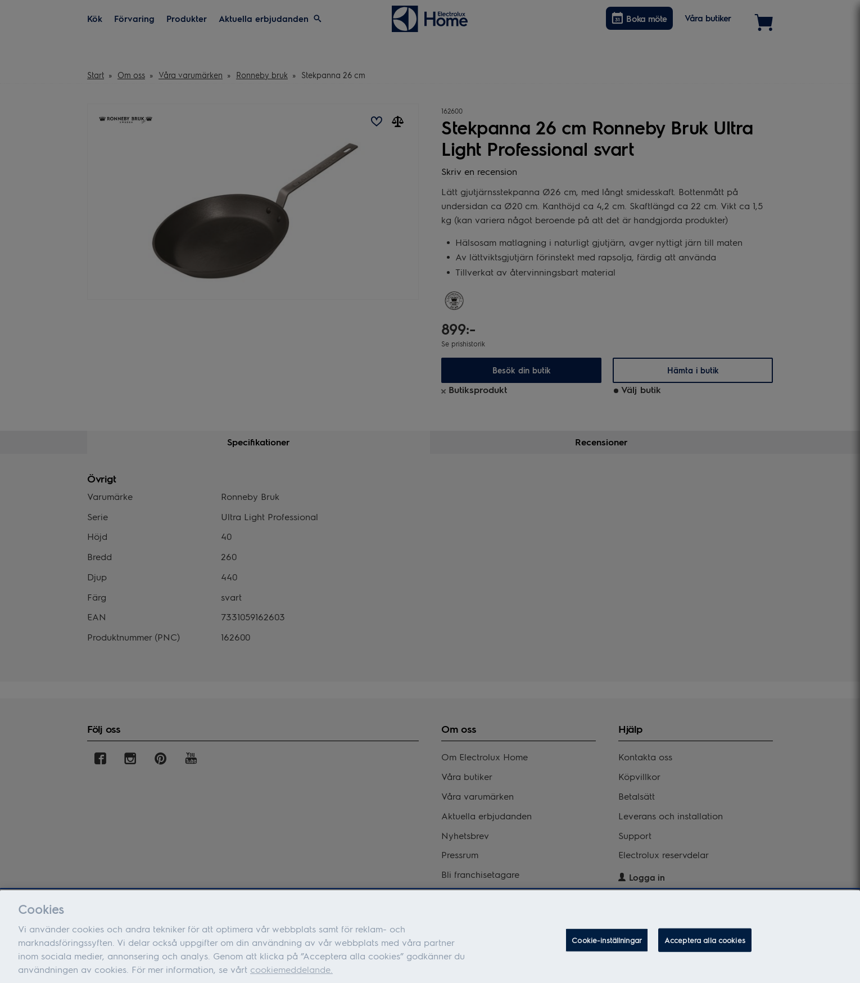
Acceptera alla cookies (704, 947)
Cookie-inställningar (607, 947)
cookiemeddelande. (291, 977)
